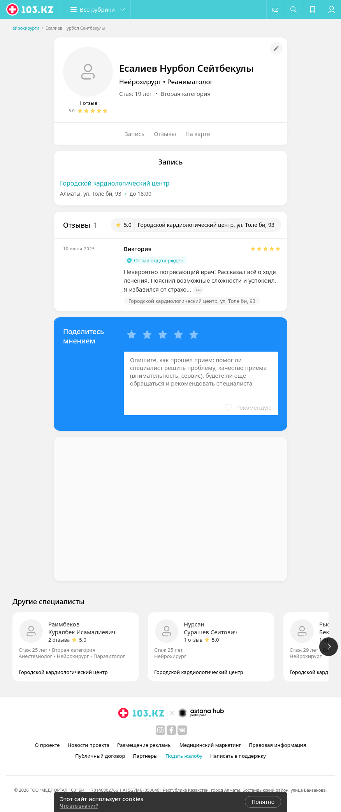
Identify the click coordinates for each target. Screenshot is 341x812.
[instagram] (160, 730)
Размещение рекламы (144, 744)
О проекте (47, 744)
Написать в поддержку (238, 755)
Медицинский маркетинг (210, 744)
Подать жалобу (183, 755)
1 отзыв (88, 103)
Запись (134, 134)
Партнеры (145, 755)
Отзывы (165, 134)
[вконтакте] (182, 730)
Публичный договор (100, 755)
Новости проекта (88, 744)
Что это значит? (79, 805)
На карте (197, 134)
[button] (97, 9)
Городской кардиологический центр (114, 183)
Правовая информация (277, 744)
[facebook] (171, 730)
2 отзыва (59, 639)
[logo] (30, 9)
